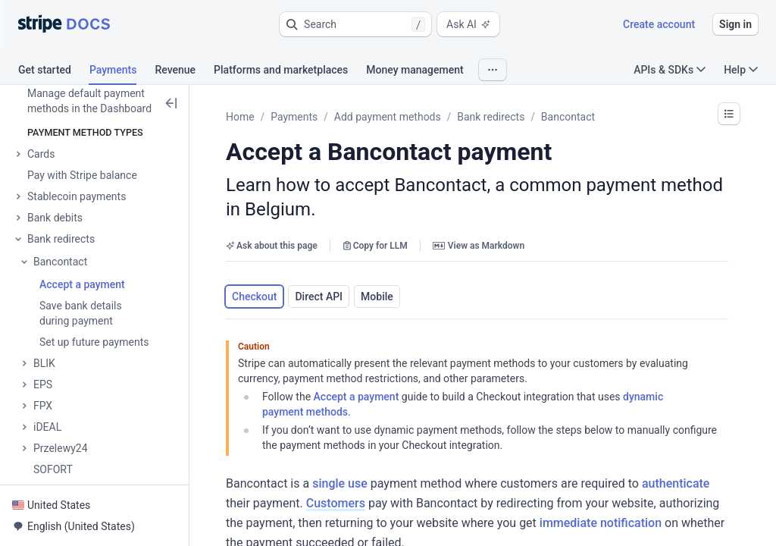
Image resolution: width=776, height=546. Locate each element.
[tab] (53, 72)
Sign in (735, 24)
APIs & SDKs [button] (670, 70)
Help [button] (741, 70)
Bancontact (568, 117)
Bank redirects (490, 117)
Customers (335, 503)
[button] (355, 24)
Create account (659, 24)
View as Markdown (478, 246)
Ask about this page (272, 245)
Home (240, 117)
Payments (294, 117)
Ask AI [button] (468, 24)
